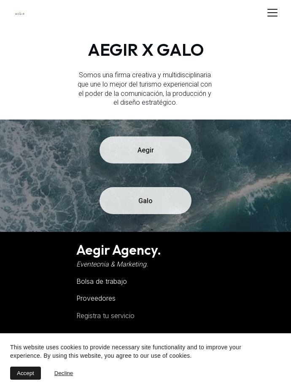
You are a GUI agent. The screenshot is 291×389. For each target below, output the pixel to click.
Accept (25, 373)
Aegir (145, 150)
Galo (145, 201)
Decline (63, 373)
